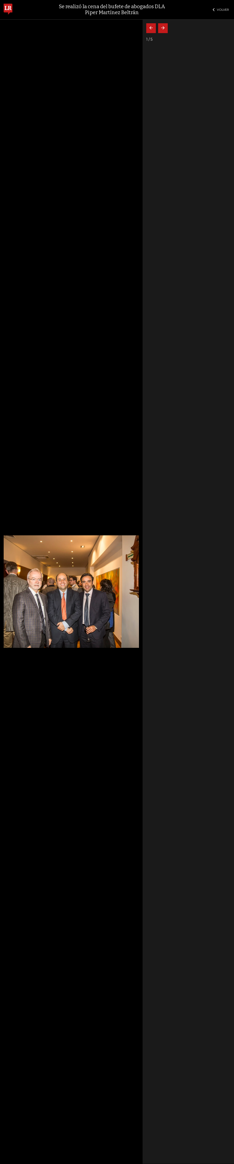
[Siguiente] (163, 28)
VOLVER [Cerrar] (221, 9)
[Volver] (151, 28)
